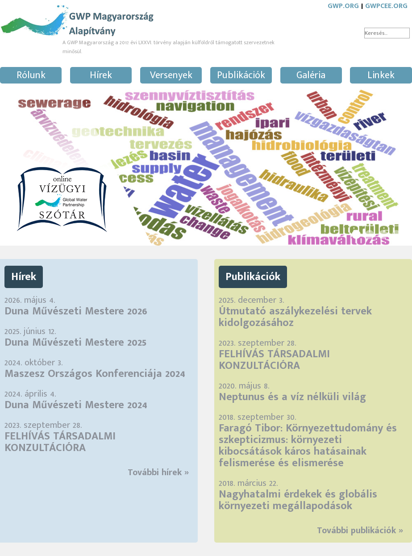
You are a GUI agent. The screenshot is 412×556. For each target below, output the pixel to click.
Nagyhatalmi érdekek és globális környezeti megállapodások (298, 500)
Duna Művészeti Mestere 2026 (75, 311)
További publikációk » (360, 530)
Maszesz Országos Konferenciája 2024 (94, 374)
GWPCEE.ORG (386, 6)
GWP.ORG (343, 6)
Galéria (310, 75)
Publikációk (241, 75)
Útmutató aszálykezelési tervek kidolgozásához (295, 317)
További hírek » (158, 472)
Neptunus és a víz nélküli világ (292, 397)
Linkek (381, 75)
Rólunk (31, 75)
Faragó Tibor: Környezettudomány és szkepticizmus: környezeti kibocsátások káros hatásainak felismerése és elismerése (308, 445)
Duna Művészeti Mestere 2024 (75, 405)
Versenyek (171, 75)
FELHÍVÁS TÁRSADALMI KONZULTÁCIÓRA (60, 442)
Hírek (101, 75)
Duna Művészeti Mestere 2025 (75, 342)
